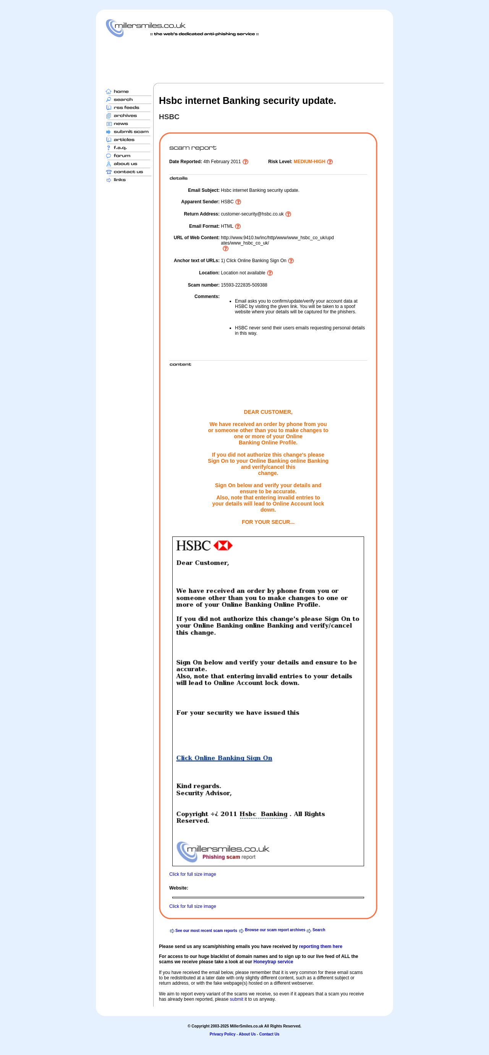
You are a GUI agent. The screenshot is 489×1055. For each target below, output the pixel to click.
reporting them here (320, 946)
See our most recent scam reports (206, 931)
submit (236, 999)
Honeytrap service (273, 961)
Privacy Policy (223, 1034)
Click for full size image (192, 874)
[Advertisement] (244, 60)
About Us (247, 1034)
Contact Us (269, 1034)
